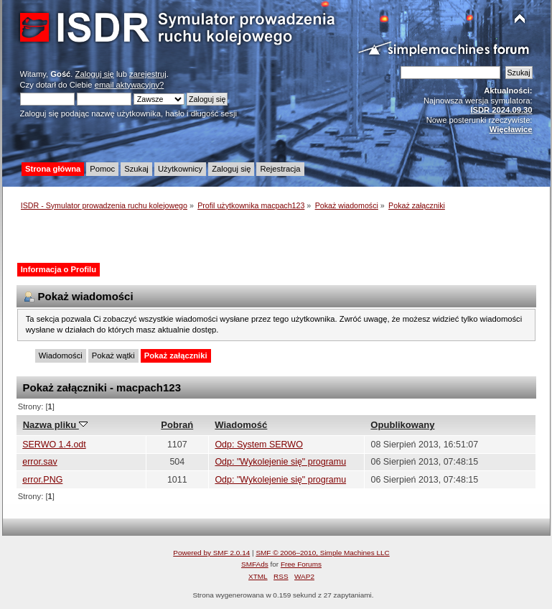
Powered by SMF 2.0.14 (211, 553)
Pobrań (177, 424)
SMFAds (254, 564)
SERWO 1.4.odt (53, 445)
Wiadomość (241, 424)
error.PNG (42, 480)
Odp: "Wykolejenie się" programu (280, 462)
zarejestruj (148, 74)
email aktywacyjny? (129, 84)
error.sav (39, 462)
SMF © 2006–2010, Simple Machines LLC (322, 553)
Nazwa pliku (55, 424)
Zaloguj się (94, 74)
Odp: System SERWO (258, 445)
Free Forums (301, 564)
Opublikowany (402, 424)
